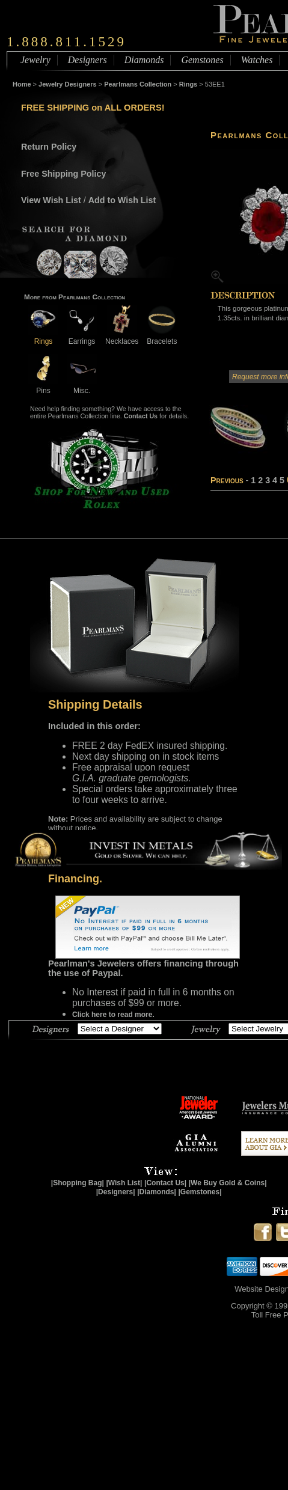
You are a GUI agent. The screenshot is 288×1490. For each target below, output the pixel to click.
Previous (227, 480)
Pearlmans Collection (137, 84)
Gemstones (202, 60)
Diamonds (144, 60)
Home (22, 84)
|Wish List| (124, 1183)
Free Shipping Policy (63, 174)
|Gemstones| (200, 1192)
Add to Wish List (122, 200)
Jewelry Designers (67, 84)
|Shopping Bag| (77, 1183)
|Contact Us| (165, 1183)
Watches (257, 60)
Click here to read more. (113, 1014)
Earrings (82, 337)
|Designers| (115, 1192)
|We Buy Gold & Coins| (228, 1183)
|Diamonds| (156, 1192)
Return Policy (48, 146)
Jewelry (35, 60)
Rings (188, 84)
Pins (43, 386)
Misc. (82, 386)
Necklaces (121, 337)
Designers (87, 60)
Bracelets (162, 337)
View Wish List (51, 200)
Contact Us (141, 416)
